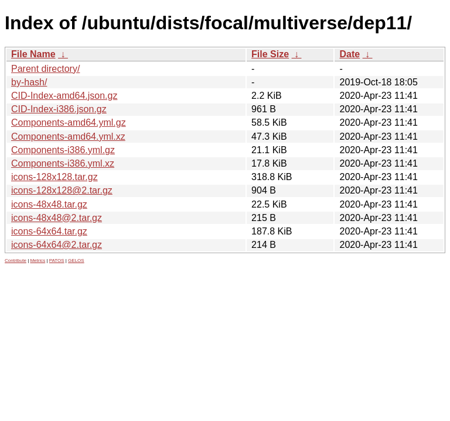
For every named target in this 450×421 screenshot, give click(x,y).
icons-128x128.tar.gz (54, 177)
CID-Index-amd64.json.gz (64, 96)
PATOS (56, 260)
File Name (33, 54)
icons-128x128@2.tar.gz (61, 190)
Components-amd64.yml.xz (68, 137)
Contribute (15, 260)
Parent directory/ (45, 69)
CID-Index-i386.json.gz (59, 109)
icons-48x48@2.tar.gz (56, 218)
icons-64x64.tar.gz (49, 231)
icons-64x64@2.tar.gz (56, 245)
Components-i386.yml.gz (63, 150)
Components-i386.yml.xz (62, 163)
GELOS (76, 260)
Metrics (37, 260)
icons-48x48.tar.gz (49, 204)
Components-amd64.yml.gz (68, 122)
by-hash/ (29, 82)
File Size (270, 54)
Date (349, 54)
